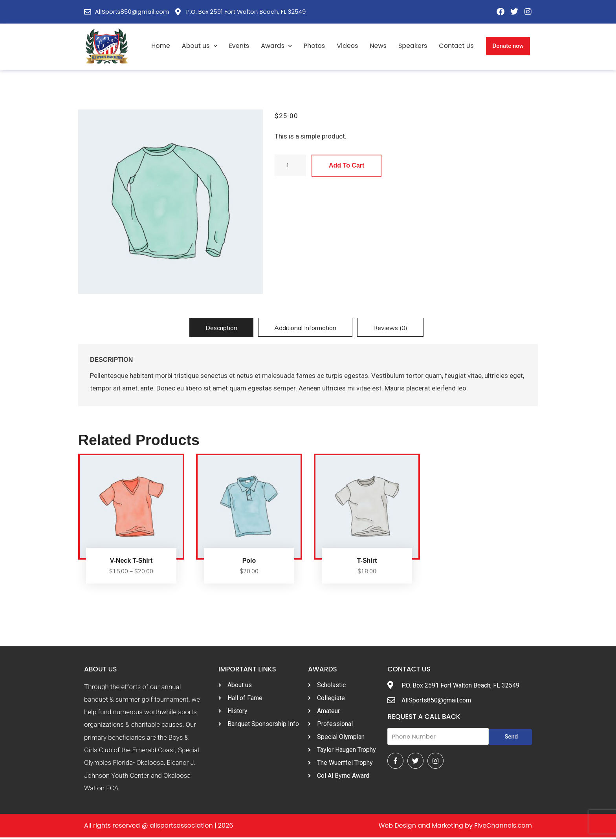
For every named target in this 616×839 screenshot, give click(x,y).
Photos (314, 45)
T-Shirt (367, 561)
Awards (276, 46)
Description (221, 328)
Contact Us (456, 45)
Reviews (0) (390, 328)
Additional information (305, 328)
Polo (249, 561)
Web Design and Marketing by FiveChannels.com (455, 827)
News (378, 45)
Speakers (412, 45)
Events (239, 45)
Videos (347, 45)
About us (199, 46)
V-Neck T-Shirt (131, 561)
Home (160, 45)
